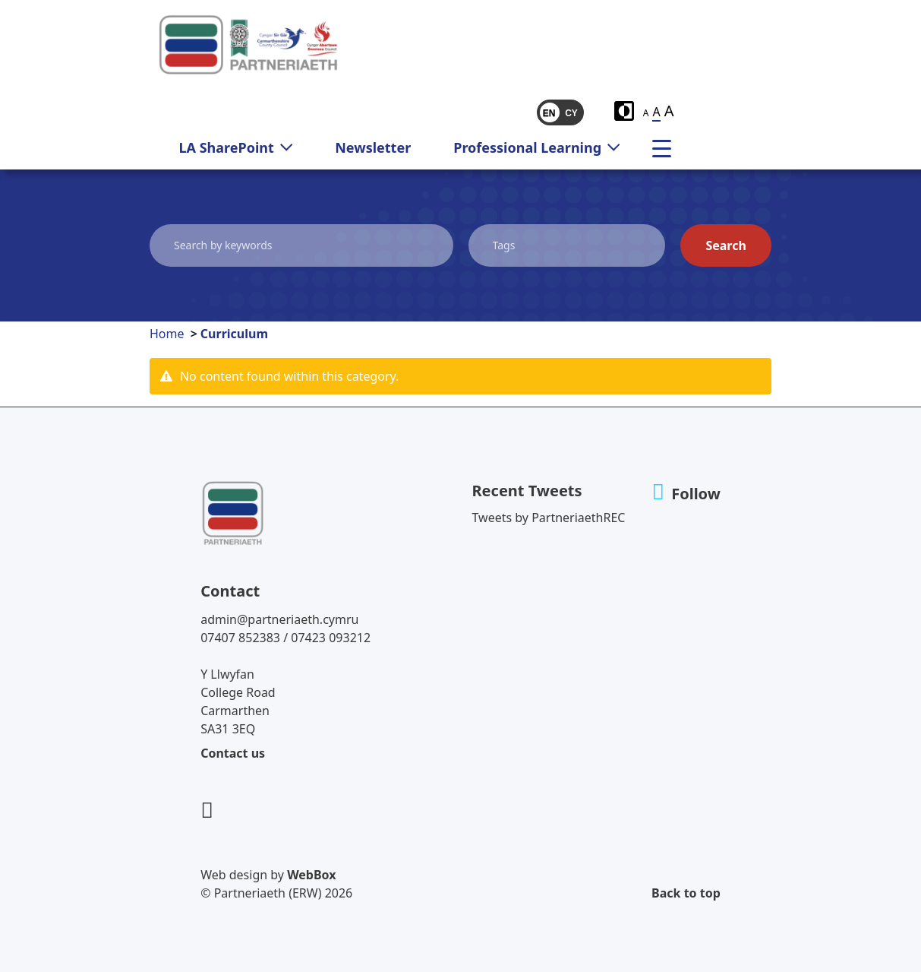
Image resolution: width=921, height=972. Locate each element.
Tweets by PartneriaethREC (549, 517)
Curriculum (234, 333)
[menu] (667, 147)
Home (167, 333)
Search (725, 245)
